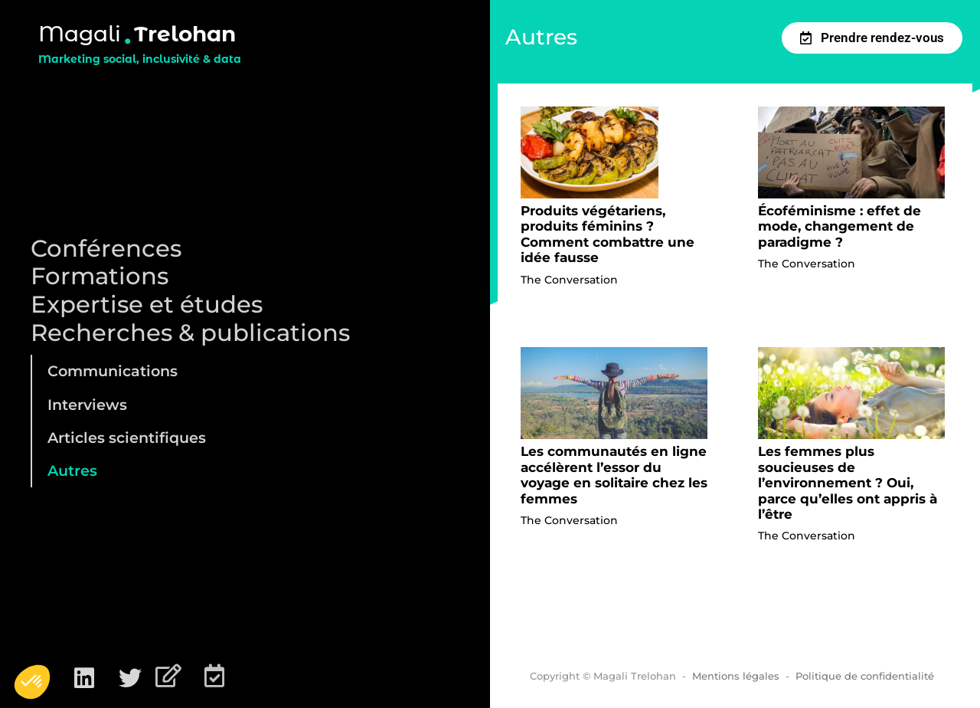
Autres (72, 470)
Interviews (87, 404)
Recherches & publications (190, 333)
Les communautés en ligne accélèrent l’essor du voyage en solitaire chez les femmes (614, 475)
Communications (112, 371)
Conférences (106, 248)
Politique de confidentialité (864, 676)
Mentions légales (735, 676)
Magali (79, 34)
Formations (99, 276)
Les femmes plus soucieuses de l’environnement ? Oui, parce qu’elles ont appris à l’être (847, 483)
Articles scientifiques (126, 437)
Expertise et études (147, 304)
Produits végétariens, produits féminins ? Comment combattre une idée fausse (607, 234)
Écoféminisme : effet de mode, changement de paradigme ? (839, 226)
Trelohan (185, 34)
